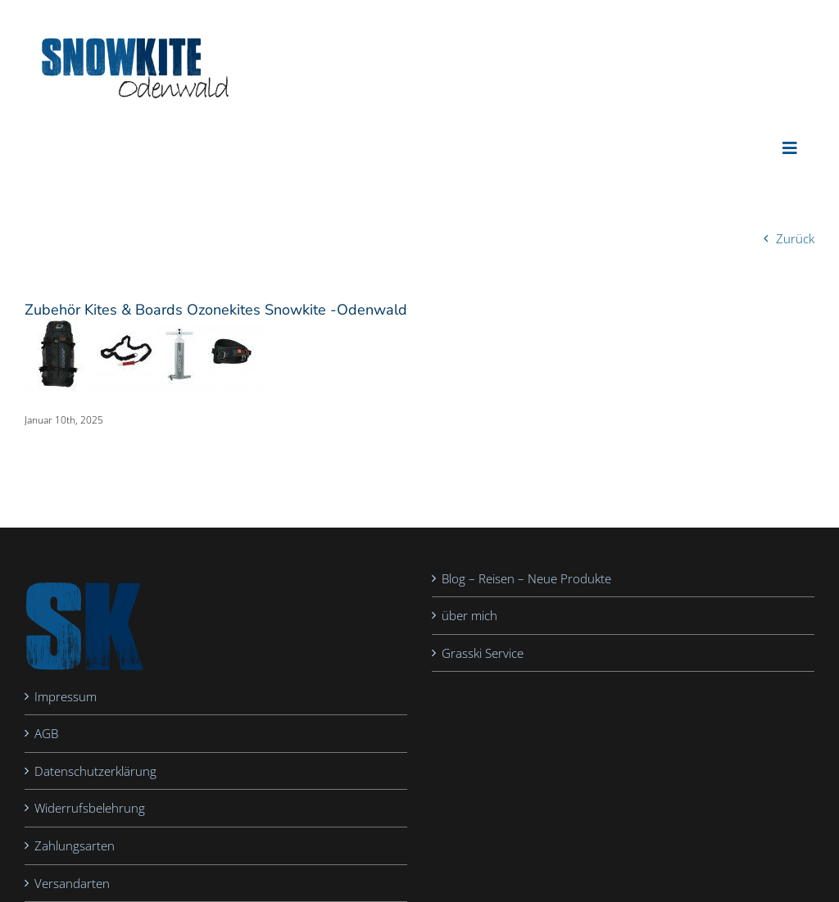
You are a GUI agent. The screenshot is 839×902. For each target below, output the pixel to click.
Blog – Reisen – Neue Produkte (526, 578)
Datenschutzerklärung (95, 771)
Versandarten (72, 883)
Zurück (795, 238)
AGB (46, 733)
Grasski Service (483, 653)
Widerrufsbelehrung (89, 808)
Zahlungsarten (74, 845)
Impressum (65, 696)
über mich (469, 615)
